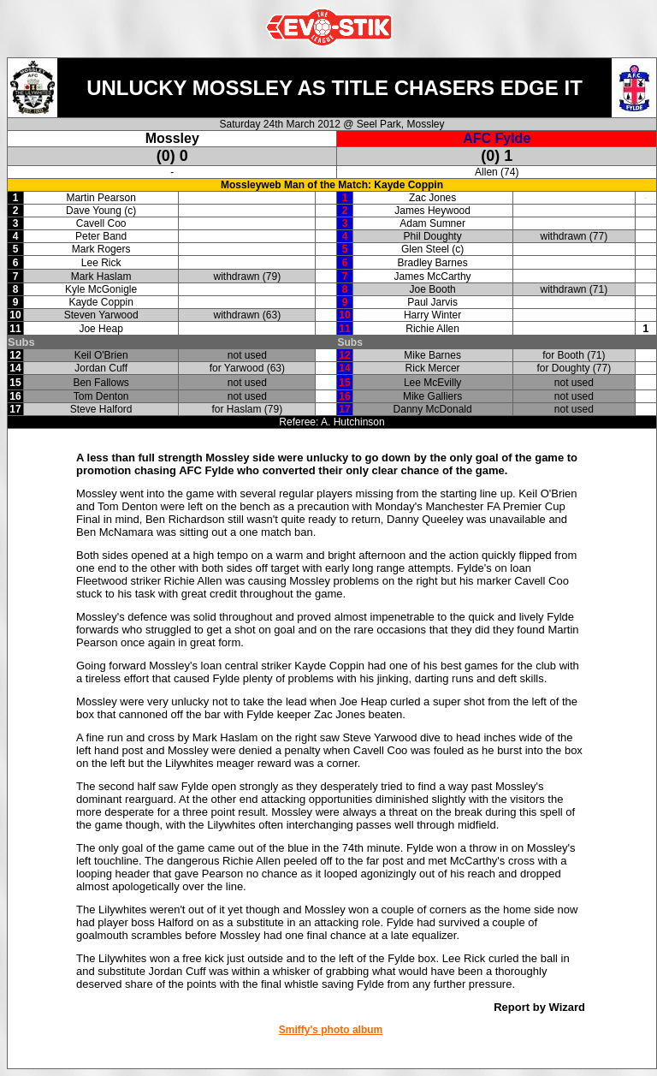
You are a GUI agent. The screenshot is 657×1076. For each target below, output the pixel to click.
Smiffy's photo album (331, 1030)
